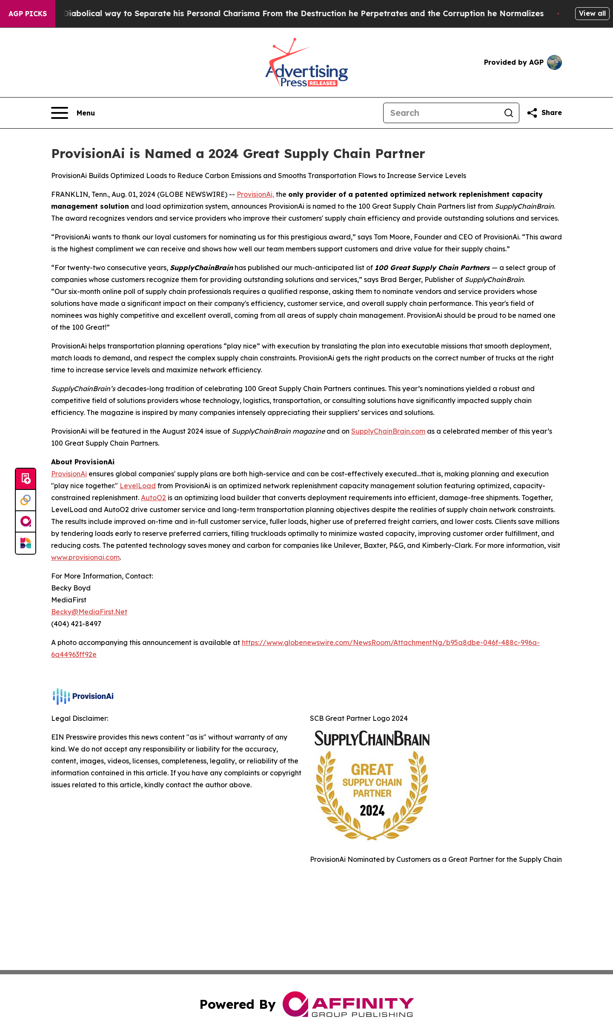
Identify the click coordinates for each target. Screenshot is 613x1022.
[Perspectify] (25, 500)
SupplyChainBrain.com (388, 431)
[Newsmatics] (25, 543)
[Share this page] (544, 112)
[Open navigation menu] (73, 112)
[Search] (441, 113)
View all (592, 13)
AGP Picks (28, 13)
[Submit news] (25, 479)
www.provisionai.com (85, 557)
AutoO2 (153, 497)
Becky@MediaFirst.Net (89, 611)
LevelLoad (138, 485)
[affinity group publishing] (25, 522)
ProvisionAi (69, 473)
